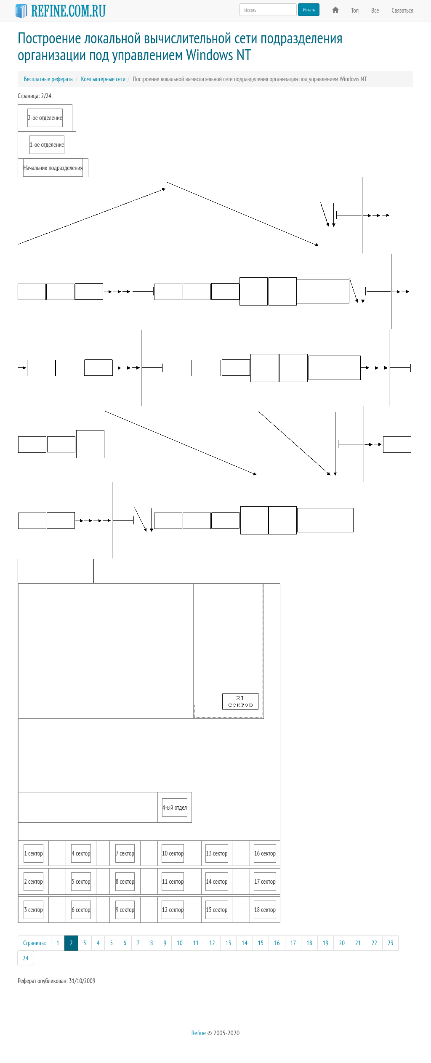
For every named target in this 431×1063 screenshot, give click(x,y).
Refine (199, 1032)
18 (309, 943)
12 (212, 943)
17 (293, 943)
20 (342, 943)
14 (244, 943)
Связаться (402, 10)
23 (391, 943)
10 (180, 943)
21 (358, 943)
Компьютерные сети (103, 79)
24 (26, 958)
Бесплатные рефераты (49, 79)
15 (261, 943)
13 (228, 943)
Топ (355, 10)
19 (326, 943)
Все (375, 10)
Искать (309, 9)
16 (277, 943)
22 (374, 943)
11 (196, 943)
